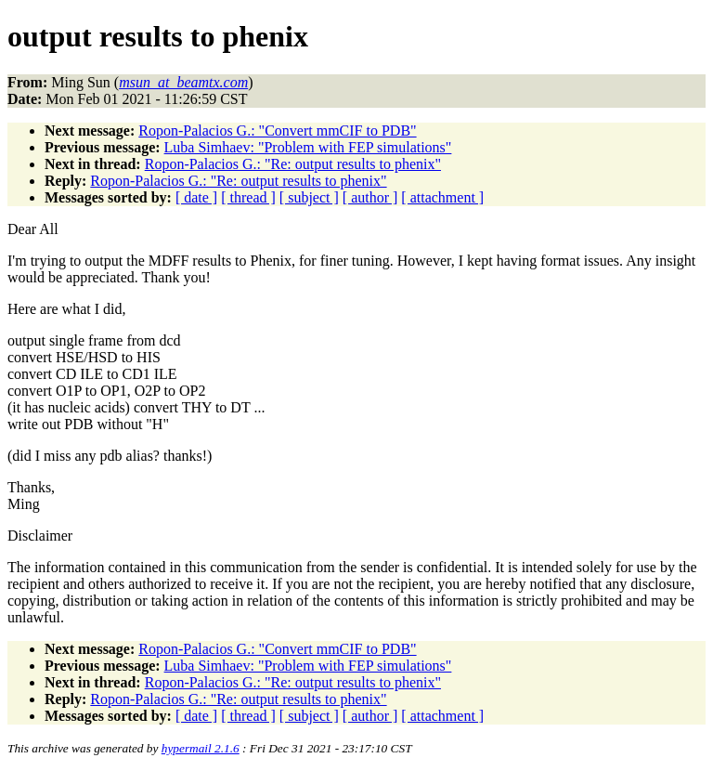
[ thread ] (248, 197)
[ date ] (196, 197)
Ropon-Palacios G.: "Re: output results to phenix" (293, 164)
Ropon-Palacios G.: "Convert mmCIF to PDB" (277, 130)
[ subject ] (309, 197)
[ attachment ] (442, 197)
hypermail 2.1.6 (201, 748)
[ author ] (370, 197)
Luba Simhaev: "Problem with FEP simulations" (308, 147)
